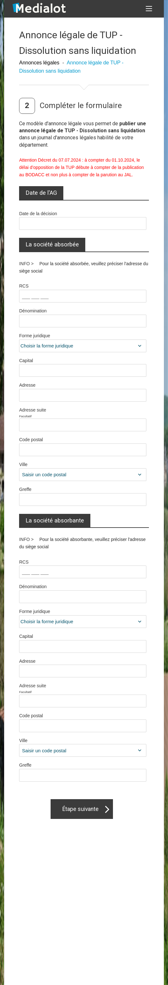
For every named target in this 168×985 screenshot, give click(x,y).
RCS (24, 285)
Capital (26, 360)
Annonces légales (39, 62)
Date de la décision (38, 213)
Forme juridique (34, 335)
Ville (23, 464)
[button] (149, 9)
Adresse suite (50, 413)
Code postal (31, 439)
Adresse (27, 385)
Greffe (25, 489)
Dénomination (32, 310)
